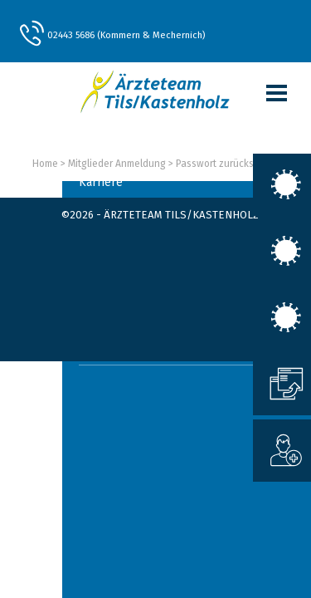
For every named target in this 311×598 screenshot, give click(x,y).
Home (45, 163)
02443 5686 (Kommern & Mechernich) (126, 35)
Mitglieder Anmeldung (117, 163)
